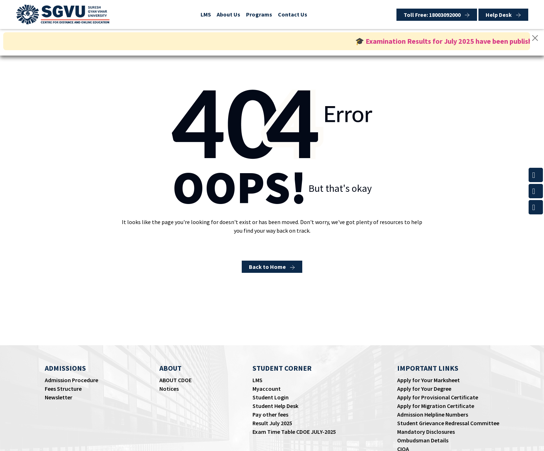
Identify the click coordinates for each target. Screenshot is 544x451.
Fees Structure (63, 388)
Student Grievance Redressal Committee (448, 423)
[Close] (535, 38)
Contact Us (292, 14)
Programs (259, 14)
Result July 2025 (272, 423)
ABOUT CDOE (175, 380)
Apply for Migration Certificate (435, 405)
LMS (206, 14)
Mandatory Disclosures (426, 431)
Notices (169, 388)
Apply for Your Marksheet (428, 380)
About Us (228, 14)
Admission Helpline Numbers (432, 414)
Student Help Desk (275, 405)
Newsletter (58, 397)
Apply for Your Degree (424, 388)
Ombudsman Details (422, 440)
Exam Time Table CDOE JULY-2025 (294, 431)
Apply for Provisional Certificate (437, 397)
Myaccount (266, 388)
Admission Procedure (71, 380)
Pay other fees (270, 414)
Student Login (270, 397)
